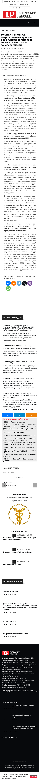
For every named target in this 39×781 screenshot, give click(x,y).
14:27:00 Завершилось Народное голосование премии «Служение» (19, 439)
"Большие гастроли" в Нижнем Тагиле (17, 552)
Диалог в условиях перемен (23, 705)
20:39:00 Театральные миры (14, 422)
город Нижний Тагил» (19, 501)
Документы (24, 4)
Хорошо (34, 776)
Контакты (14, 4)
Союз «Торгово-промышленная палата (19, 497)
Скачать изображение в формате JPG (15, 75)
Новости (15, 1)
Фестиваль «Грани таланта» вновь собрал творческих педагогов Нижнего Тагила (20, 395)
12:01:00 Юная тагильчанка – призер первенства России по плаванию (19, 451)
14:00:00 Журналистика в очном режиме (19, 447)
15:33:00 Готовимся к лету (14, 433)
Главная (7, 1)
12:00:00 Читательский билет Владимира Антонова (19, 455)
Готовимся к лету (24, 346)
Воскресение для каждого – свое (15, 634)
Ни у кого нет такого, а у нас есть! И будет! (20, 362)
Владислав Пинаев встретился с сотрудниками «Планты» (24, 727)
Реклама (24, 1)
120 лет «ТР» (7, 482)
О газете (33, 1)
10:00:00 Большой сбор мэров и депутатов (19, 460)
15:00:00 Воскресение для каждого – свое (19, 435)
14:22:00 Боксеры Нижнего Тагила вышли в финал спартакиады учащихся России (19, 443)
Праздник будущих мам (12, 564)
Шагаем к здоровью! (26, 378)
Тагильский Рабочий (26, 768)
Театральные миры (10, 591)
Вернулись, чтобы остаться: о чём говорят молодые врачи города (19, 538)
